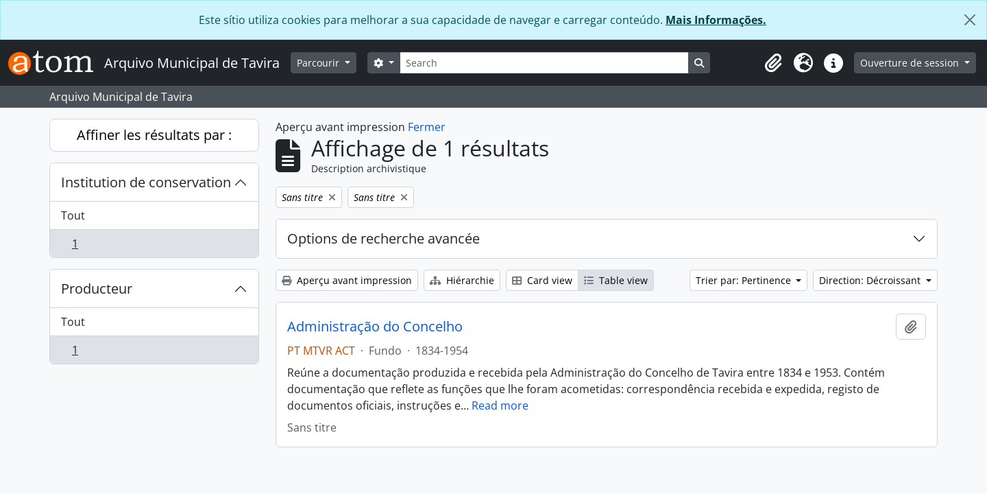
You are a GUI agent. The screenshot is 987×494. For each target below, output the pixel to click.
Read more (500, 405)
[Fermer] (969, 20)
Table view (616, 280)
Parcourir (319, 62)
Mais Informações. (716, 19)
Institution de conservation (146, 182)
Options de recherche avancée (383, 238)
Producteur (96, 288)
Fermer (427, 126)
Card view (542, 280)
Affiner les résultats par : (154, 135)
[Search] (544, 62)
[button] (773, 63)
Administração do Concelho (375, 326)
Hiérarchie (462, 280)
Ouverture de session (911, 62)
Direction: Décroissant (871, 280)
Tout (73, 215)
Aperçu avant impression (347, 280)
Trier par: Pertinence (745, 280)
